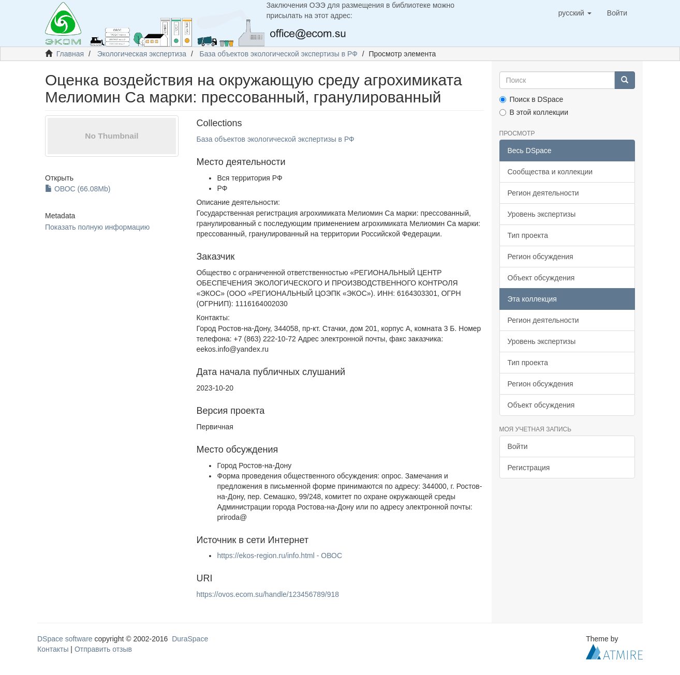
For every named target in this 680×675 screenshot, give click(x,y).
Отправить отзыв (103, 649)
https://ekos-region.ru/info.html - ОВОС (279, 555)
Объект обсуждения (541, 278)
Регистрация (529, 467)
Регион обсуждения (540, 256)
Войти (518, 446)
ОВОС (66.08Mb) (77, 189)
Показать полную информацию (97, 227)
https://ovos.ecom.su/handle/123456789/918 (267, 594)
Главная (70, 54)
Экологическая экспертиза (141, 54)
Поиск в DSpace (531, 99)
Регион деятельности (543, 193)
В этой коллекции (533, 112)
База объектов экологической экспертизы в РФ (279, 54)
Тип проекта (528, 235)
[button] (575, 13)
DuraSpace (190, 639)
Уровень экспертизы (542, 214)
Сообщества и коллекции (550, 172)
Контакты (52, 649)
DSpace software (65, 639)
